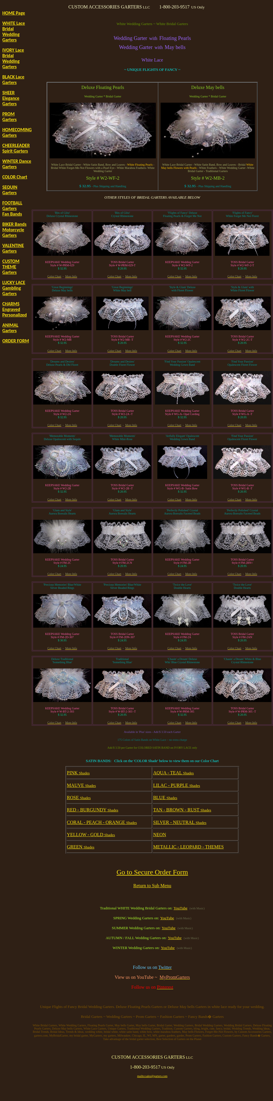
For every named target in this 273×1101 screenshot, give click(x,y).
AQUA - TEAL (173, 772)
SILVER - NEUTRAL (180, 822)
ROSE (79, 797)
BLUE (165, 797)
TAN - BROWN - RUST (182, 809)
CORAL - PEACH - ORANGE (102, 822)
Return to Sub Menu (152, 885)
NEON (159, 834)
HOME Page (13, 13)
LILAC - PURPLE (176, 785)
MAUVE (81, 785)
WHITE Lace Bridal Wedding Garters (13, 31)
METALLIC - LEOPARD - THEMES (188, 846)
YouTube (180, 908)
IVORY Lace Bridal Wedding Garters (13, 58)
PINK (78, 772)
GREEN (80, 846)
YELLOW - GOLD (91, 834)
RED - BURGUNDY (92, 809)
